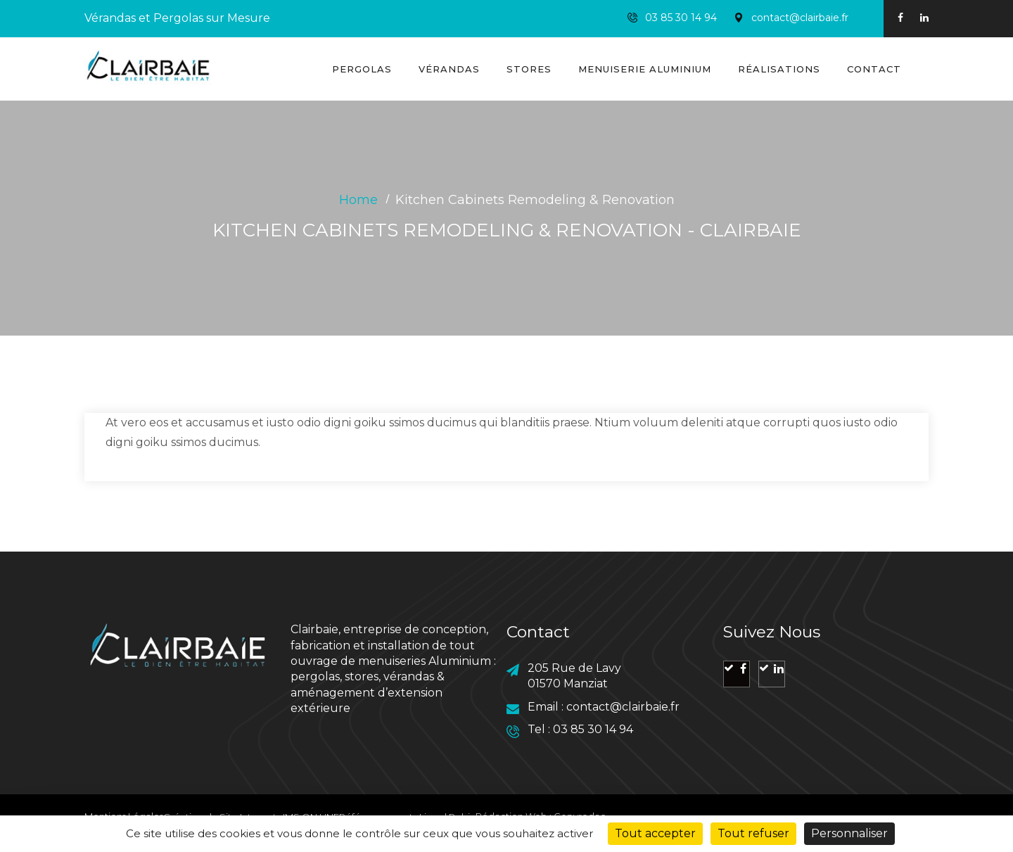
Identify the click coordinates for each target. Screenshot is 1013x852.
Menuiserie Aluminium (644, 69)
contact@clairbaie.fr (799, 17)
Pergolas (362, 69)
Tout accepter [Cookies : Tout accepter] (655, 833)
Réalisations (779, 69)
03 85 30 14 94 (681, 17)
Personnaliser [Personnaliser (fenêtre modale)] (849, 833)
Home (358, 200)
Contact (874, 69)
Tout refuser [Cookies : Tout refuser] (753, 833)
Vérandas (449, 69)
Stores (529, 69)
